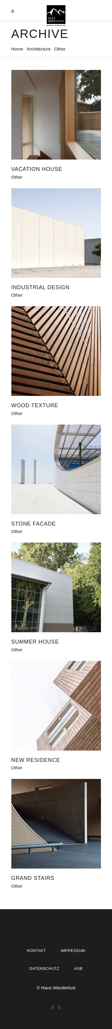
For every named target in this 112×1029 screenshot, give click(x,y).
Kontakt (36, 950)
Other (17, 177)
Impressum (73, 950)
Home (17, 48)
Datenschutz (44, 968)
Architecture (39, 48)
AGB (78, 968)
